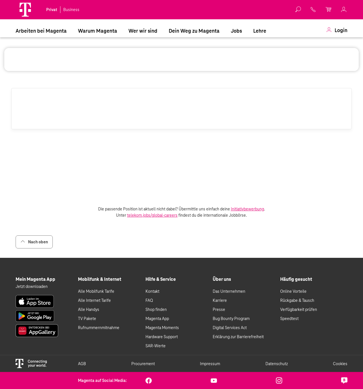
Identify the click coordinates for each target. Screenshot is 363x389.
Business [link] (71, 9)
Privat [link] (51, 9)
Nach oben (34, 241)
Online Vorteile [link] (293, 291)
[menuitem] (41, 30)
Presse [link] (219, 309)
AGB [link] (82, 363)
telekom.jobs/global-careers (152, 215)
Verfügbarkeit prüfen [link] (298, 309)
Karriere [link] (220, 300)
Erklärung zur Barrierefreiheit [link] (238, 336)
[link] (313, 9)
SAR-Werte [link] (155, 345)
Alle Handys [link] (88, 309)
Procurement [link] (143, 363)
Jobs (236, 31)
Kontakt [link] (152, 291)
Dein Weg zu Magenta (194, 31)
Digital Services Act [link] (230, 327)
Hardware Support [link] (161, 336)
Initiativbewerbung (247, 209)
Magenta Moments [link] (162, 327)
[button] (25, 9)
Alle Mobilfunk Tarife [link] (96, 291)
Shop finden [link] (156, 309)
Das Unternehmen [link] (229, 291)
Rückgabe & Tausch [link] (297, 300)
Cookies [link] (340, 363)
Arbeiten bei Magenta (41, 31)
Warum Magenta (97, 31)
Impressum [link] (210, 363)
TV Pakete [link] (87, 318)
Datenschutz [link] (276, 363)
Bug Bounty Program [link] (231, 318)
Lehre (259, 31)
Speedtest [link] (289, 318)
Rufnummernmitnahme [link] (98, 327)
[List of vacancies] (181, 167)
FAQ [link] (149, 300)
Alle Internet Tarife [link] (94, 300)
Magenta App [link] (157, 318)
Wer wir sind (142, 31)
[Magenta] (25, 9)
